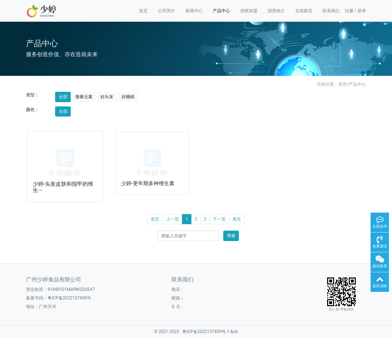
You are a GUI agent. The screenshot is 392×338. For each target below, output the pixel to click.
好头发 (106, 96)
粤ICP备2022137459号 (69, 297)
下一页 (219, 219)
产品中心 (221, 10)
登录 (361, 10)
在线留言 (303, 10)
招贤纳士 (276, 10)
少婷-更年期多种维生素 (148, 182)
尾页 (236, 219)
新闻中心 (194, 10)
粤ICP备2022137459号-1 (205, 331)
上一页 (172, 219)
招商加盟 (249, 10)
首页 (143, 10)
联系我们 (331, 10)
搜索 (231, 235)
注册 (349, 10)
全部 (63, 96)
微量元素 (83, 96)
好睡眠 (128, 96)
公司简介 (166, 10)
